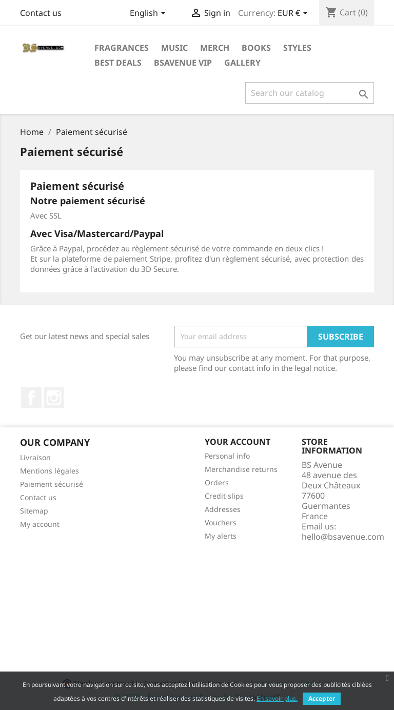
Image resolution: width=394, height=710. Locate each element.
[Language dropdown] (149, 14)
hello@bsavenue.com (343, 536)
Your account (237, 441)
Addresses (223, 509)
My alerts (221, 536)
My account (40, 524)
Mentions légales (49, 471)
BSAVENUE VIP (183, 62)
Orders (217, 482)
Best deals (118, 62)
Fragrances (121, 47)
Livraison (35, 457)
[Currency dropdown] (294, 14)
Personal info (227, 456)
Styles (297, 47)
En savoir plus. (277, 698)
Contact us (41, 12)
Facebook (31, 397)
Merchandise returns (241, 469)
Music (174, 47)
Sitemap (34, 511)
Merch (214, 47)
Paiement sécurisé (51, 484)
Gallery (242, 62)
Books (256, 47)
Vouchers (221, 522)
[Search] (309, 93)
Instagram (54, 397)
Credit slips (224, 496)
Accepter (321, 698)
